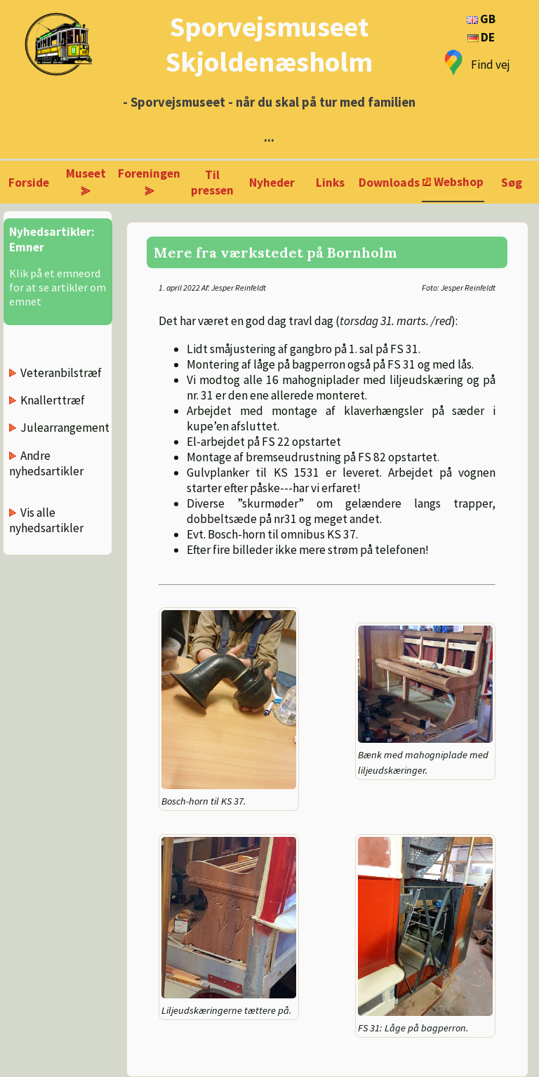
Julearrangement (64, 427)
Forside (28, 182)
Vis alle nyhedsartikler (46, 520)
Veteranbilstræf (61, 373)
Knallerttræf (52, 400)
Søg (511, 182)
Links (330, 182)
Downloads (389, 182)
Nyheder (272, 182)
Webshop (459, 182)
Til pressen (212, 182)
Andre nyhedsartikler (46, 463)
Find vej (490, 64)
